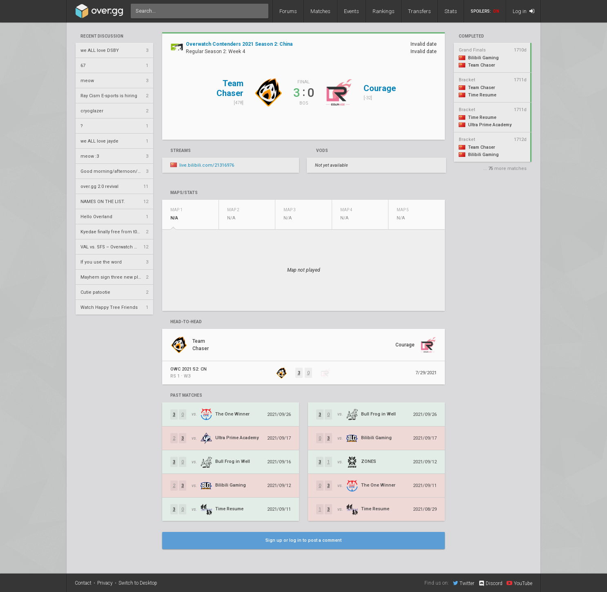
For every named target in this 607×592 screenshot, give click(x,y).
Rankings (384, 11)
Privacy (105, 583)
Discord (490, 583)
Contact (83, 583)
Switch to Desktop (137, 583)
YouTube (519, 583)
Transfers (419, 11)
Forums (288, 11)
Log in (523, 11)
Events (351, 11)
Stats (450, 11)
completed (471, 36)
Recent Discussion (101, 36)
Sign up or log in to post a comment (303, 540)
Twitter (463, 583)
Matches (320, 11)
